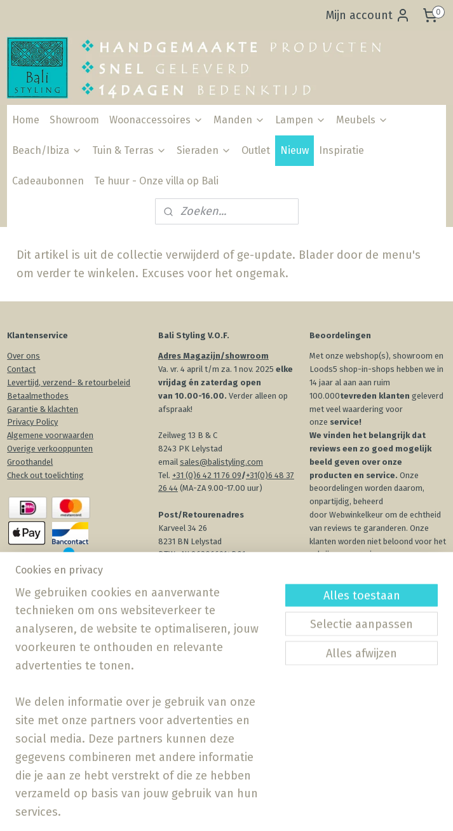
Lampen (300, 120)
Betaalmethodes (38, 396)
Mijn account (368, 15)
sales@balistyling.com (221, 462)
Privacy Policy (32, 422)
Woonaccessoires (156, 120)
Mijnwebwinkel (375, 808)
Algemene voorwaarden (50, 435)
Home (25, 120)
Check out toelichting (45, 475)
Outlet (255, 150)
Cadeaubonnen (48, 181)
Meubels (362, 120)
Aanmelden (198, 741)
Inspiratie (341, 150)
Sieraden (204, 150)
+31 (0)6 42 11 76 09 (206, 475)
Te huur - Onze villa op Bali (156, 181)
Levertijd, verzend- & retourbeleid (68, 382)
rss (224, 808)
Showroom (74, 120)
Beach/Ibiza (47, 150)
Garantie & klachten (42, 409)
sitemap (200, 808)
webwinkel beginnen (269, 808)
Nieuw (294, 150)
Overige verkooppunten (50, 448)
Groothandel (30, 462)
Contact (21, 369)
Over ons (23, 356)
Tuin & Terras (129, 150)
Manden (239, 120)
